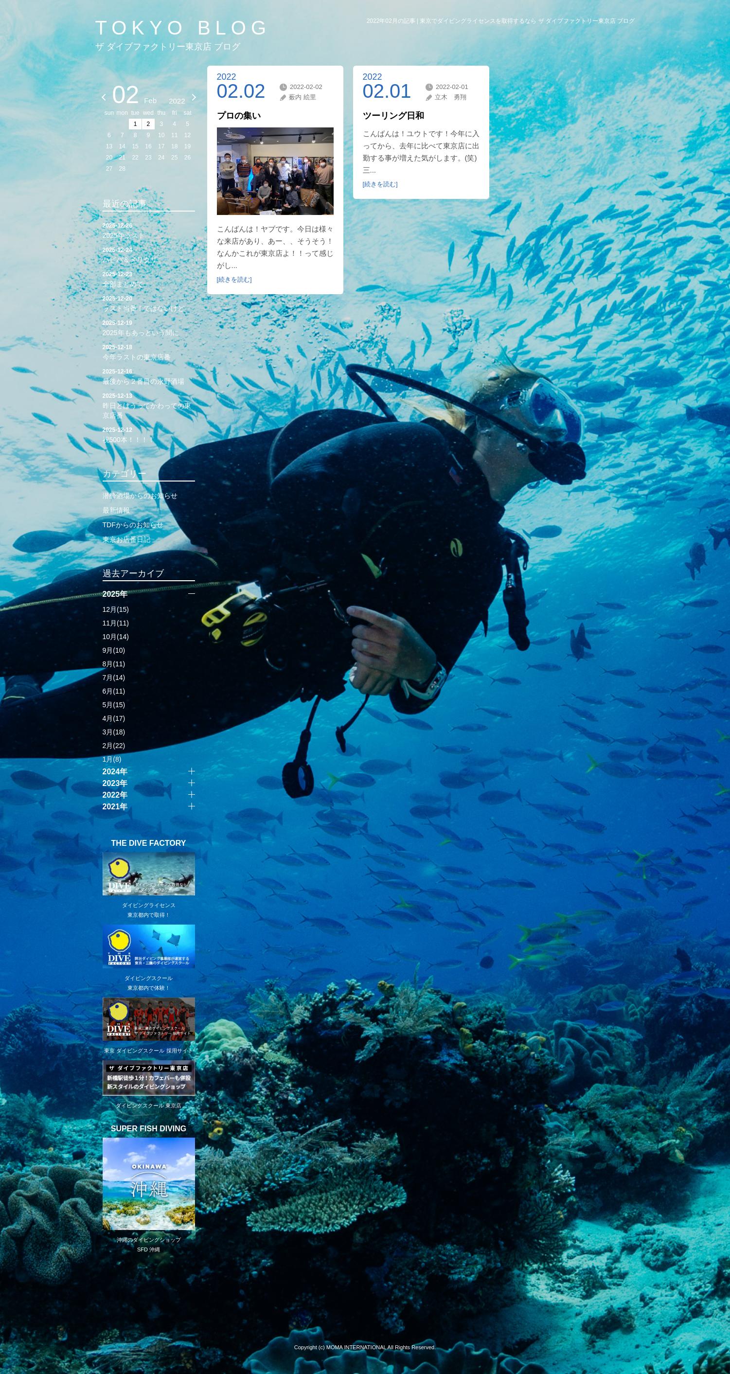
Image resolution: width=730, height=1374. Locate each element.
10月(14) (116, 637)
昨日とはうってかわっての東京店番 (149, 405)
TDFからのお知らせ (133, 525)
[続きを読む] (234, 279)
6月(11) (114, 691)
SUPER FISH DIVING (149, 1129)
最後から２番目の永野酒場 (149, 376)
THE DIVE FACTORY (148, 843)
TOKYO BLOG (183, 27)
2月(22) (114, 745)
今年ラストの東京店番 (149, 351)
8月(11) (114, 664)
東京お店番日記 (126, 539)
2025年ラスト (149, 230)
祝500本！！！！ (149, 434)
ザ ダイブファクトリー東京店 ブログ (167, 47)
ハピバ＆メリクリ (149, 254)
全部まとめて (149, 278)
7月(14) (114, 677)
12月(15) (116, 609)
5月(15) (114, 705)
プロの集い (239, 116)
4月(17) (114, 718)
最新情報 (116, 510)
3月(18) (114, 732)
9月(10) (114, 650)
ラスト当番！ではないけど (149, 303)
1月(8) (112, 759)
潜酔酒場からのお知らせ (140, 496)
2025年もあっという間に (149, 327)
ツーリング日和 (393, 116)
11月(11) (116, 623)
